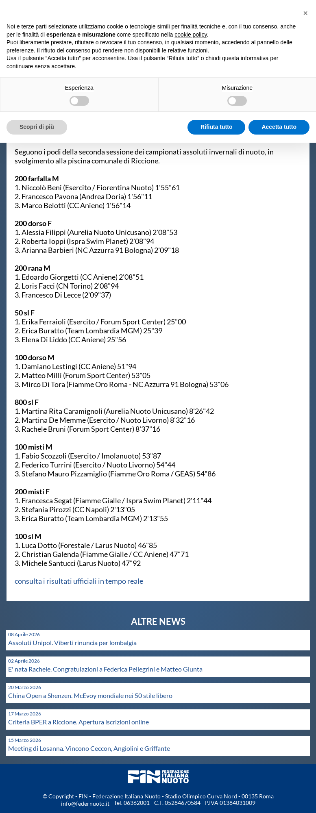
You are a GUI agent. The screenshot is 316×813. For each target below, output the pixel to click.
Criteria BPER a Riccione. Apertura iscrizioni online (78, 722)
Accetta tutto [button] (279, 127)
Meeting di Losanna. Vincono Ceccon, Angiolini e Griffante (89, 748)
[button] (305, 13)
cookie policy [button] (190, 34)
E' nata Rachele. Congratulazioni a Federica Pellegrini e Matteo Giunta (105, 669)
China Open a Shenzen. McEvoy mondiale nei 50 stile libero (90, 695)
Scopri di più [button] (37, 127)
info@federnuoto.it (85, 803)
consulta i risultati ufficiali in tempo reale (79, 580)
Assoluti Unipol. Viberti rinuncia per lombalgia (72, 642)
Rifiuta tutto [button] (216, 127)
